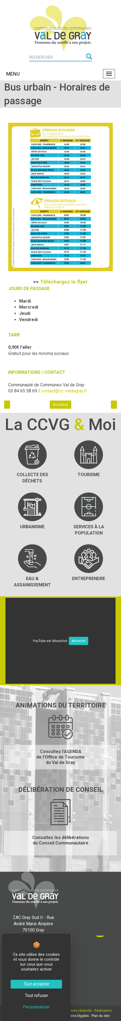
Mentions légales (75, 1016)
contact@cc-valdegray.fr (64, 390)
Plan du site (101, 1016)
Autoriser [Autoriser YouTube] (78, 641)
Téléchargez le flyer (64, 282)
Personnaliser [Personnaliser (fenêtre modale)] (36, 1007)
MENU (13, 74)
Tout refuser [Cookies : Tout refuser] (36, 995)
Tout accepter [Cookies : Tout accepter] (36, 984)
